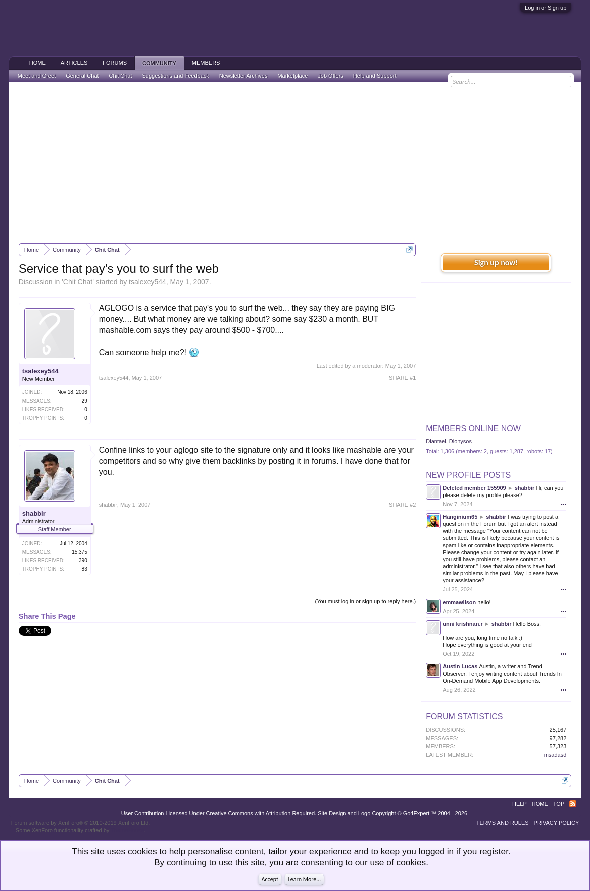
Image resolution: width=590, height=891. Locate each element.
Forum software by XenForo (80, 823)
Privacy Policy (556, 823)
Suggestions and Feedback (175, 76)
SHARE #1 (402, 378)
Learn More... (304, 879)
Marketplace (292, 76)
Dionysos (460, 441)
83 (84, 569)
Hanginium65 (460, 517)
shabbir (34, 513)
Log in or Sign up (545, 8)
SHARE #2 (402, 505)
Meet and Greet (37, 76)
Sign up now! (496, 262)
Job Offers (330, 76)
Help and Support (375, 76)
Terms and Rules (502, 823)
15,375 (79, 552)
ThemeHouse (127, 830)
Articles (74, 63)
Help (519, 804)
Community (159, 63)
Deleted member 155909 (474, 488)
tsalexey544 (147, 282)
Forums (115, 63)
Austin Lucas (460, 666)
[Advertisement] (295, 162)
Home (37, 63)
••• (564, 504)
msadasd (555, 755)
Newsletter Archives (243, 76)
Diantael (436, 441)
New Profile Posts (468, 475)
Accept (270, 879)
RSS (572, 803)
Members (206, 63)
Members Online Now (473, 428)
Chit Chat (77, 282)
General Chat (82, 76)
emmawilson (459, 602)
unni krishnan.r (462, 624)
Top (558, 804)
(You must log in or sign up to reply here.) (365, 601)
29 (84, 401)
